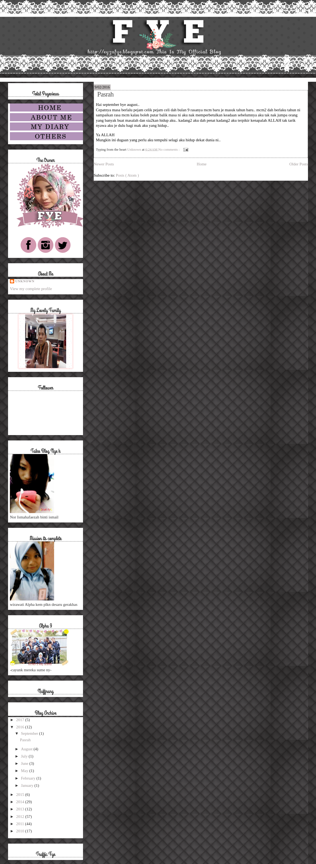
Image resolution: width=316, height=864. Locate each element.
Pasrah (105, 94)
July (25, 756)
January (27, 785)
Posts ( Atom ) (127, 175)
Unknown (25, 281)
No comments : (169, 149)
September (30, 733)
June (25, 763)
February (28, 778)
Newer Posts (104, 164)
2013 (20, 809)
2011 (20, 824)
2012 (20, 816)
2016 (20, 727)
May (25, 771)
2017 (20, 720)
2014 (20, 802)
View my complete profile (31, 289)
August (27, 749)
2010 (20, 831)
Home (202, 164)
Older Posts (298, 164)
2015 (20, 794)
